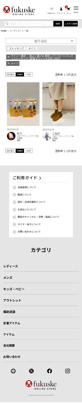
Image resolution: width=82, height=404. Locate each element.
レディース (10, 266)
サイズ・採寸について (29, 224)
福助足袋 (9, 311)
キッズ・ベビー (13, 289)
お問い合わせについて (29, 231)
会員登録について (27, 187)
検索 (58, 23)
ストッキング (16, 48)
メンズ (7, 277)
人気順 (28, 74)
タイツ (32, 48)
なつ (19, 133)
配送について (24, 194)
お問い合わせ (11, 356)
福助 (18, 140)
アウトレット (12, 300)
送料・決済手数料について (31, 202)
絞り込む (41, 40)
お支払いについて (27, 209)
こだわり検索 (70, 23)
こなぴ (56, 133)
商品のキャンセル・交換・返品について (38, 216)
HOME (4, 30)
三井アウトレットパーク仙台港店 (27, 137)
